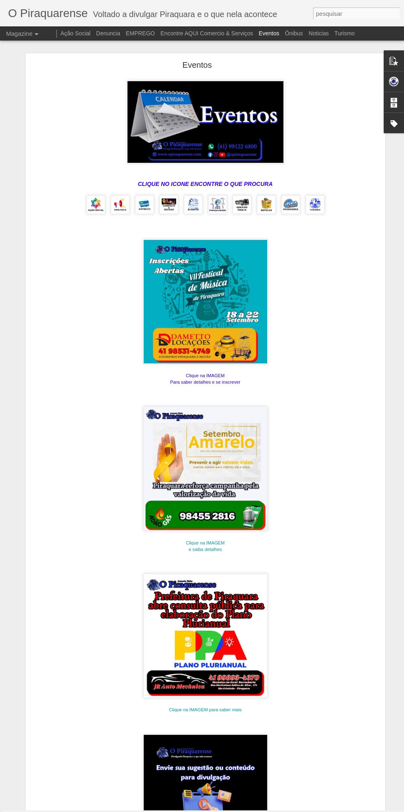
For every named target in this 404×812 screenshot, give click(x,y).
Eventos (270, 33)
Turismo (345, 33)
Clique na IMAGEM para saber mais (205, 665)
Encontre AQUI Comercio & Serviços (206, 33)
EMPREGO (140, 33)
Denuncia (108, 33)
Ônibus (294, 33)
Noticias (319, 33)
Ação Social (75, 33)
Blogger (279, 807)
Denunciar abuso (306, 807)
